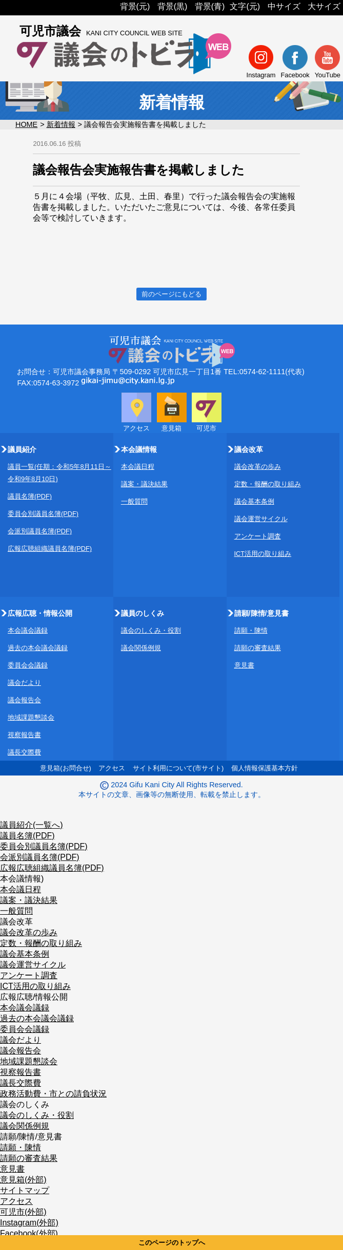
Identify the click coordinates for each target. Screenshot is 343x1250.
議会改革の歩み (257, 466)
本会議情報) (22, 878)
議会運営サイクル (261, 519)
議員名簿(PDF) (30, 496)
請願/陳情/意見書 (31, 1136)
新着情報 (61, 124)
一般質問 (134, 501)
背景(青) (210, 6)
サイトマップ (24, 1190)
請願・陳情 (251, 630)
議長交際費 (24, 752)
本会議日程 (137, 466)
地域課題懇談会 (31, 717)
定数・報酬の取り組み (267, 484)
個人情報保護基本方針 (264, 768)
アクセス (111, 768)
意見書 (244, 665)
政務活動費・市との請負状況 (53, 1093)
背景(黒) (172, 6)
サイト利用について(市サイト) (178, 768)
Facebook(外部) (29, 1233)
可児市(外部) (23, 1212)
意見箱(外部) (23, 1179)
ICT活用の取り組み (263, 553)
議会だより (24, 682)
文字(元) (245, 6)
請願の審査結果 (257, 648)
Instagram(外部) (29, 1222)
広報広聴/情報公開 (34, 997)
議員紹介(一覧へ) (31, 825)
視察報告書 (24, 735)
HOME (26, 124)
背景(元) (135, 6)
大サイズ (324, 6)
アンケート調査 (257, 536)
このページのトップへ (171, 1242)
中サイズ (284, 6)
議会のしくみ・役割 (151, 630)
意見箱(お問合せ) (65, 768)
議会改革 (16, 921)
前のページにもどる (171, 294)
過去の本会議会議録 (38, 648)
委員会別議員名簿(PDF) (43, 514)
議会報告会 (24, 700)
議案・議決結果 (144, 484)
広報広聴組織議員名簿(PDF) (50, 548)
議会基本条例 (254, 501)
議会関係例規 (141, 648)
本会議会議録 (28, 630)
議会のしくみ (24, 1104)
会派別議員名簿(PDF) (40, 531)
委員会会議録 (28, 665)
